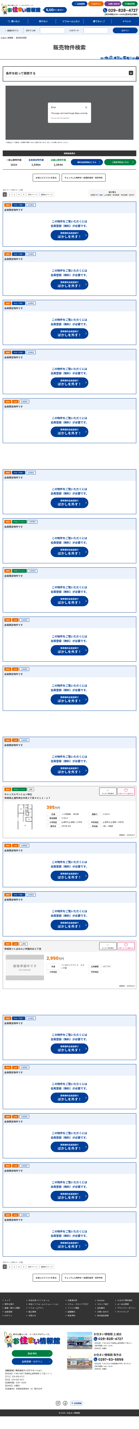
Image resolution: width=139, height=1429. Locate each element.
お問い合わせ (114, 3)
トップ (7, 1300)
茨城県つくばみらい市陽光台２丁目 (22, 948)
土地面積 (107, 195)
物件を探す (9, 1304)
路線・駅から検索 (12, 1307)
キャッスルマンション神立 (18, 794)
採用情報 (78, 1403)
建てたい (97, 21)
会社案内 (101, 1307)
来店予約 (131, 3)
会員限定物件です (13, 209)
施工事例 (32, 1311)
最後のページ (47, 194)
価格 (101, 195)
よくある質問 (123, 1304)
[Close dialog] (86, 107)
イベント (126, 21)
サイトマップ (123, 1311)
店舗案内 (71, 1311)
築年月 (131, 195)
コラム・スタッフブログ (78, 1304)
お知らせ (32, 1315)
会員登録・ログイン (32, 1361)
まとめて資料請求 (108, 793)
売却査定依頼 (103, 1315)
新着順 (93, 195)
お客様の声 (72, 1300)
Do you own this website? (60, 118)
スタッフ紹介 (103, 1304)
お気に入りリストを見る (46, 177)
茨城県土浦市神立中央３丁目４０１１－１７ (27, 798)
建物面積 (116, 195)
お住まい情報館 (21, 9)
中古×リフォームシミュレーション (44, 1304)
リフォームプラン (36, 1307)
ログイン (97, 3)
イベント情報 (73, 1307)
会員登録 (81, 3)
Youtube (101, 1300)
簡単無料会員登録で (69, 234)
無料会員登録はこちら (86, 162)
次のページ (32, 194)
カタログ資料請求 (124, 1300)
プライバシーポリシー (126, 1307)
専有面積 (124, 195)
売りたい (43, 21)
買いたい (15, 21)
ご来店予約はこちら (120, 162)
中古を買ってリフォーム (39, 1300)
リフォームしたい (71, 21)
